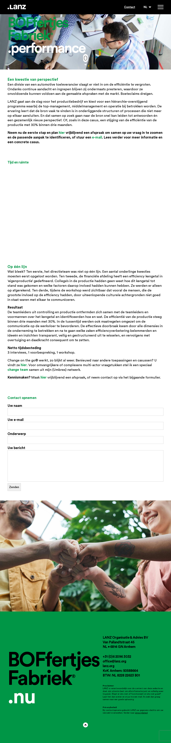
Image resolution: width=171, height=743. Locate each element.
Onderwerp (85, 437)
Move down (85, 58)
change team (18, 369)
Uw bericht (85, 464)
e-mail (97, 137)
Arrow (85, 724)
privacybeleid (141, 713)
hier (62, 132)
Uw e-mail (85, 423)
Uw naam (85, 409)
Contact (129, 7)
